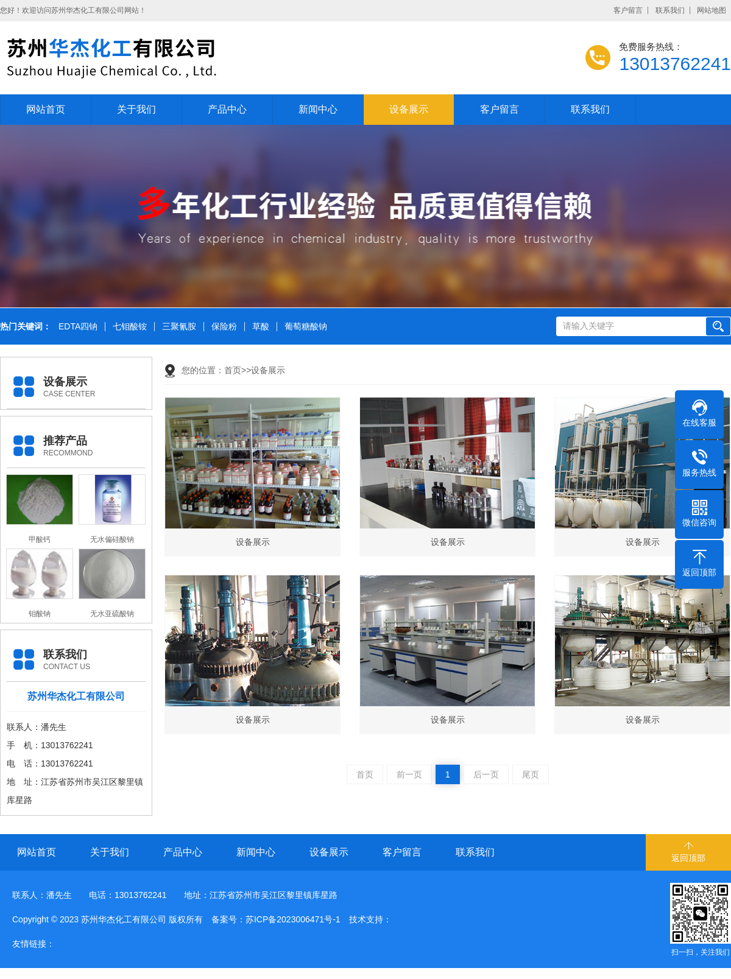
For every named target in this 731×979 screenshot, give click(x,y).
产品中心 (227, 109)
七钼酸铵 (130, 326)
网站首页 (45, 109)
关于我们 (136, 109)
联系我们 (670, 10)
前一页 (409, 774)
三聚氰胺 (179, 326)
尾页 (530, 774)
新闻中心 (317, 109)
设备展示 (408, 109)
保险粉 (224, 326)
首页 (232, 370)
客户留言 (628, 10)
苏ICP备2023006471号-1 (293, 919)
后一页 (486, 774)
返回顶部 (688, 858)
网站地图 (711, 10)
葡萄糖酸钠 (305, 326)
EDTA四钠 (77, 326)
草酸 (260, 326)
